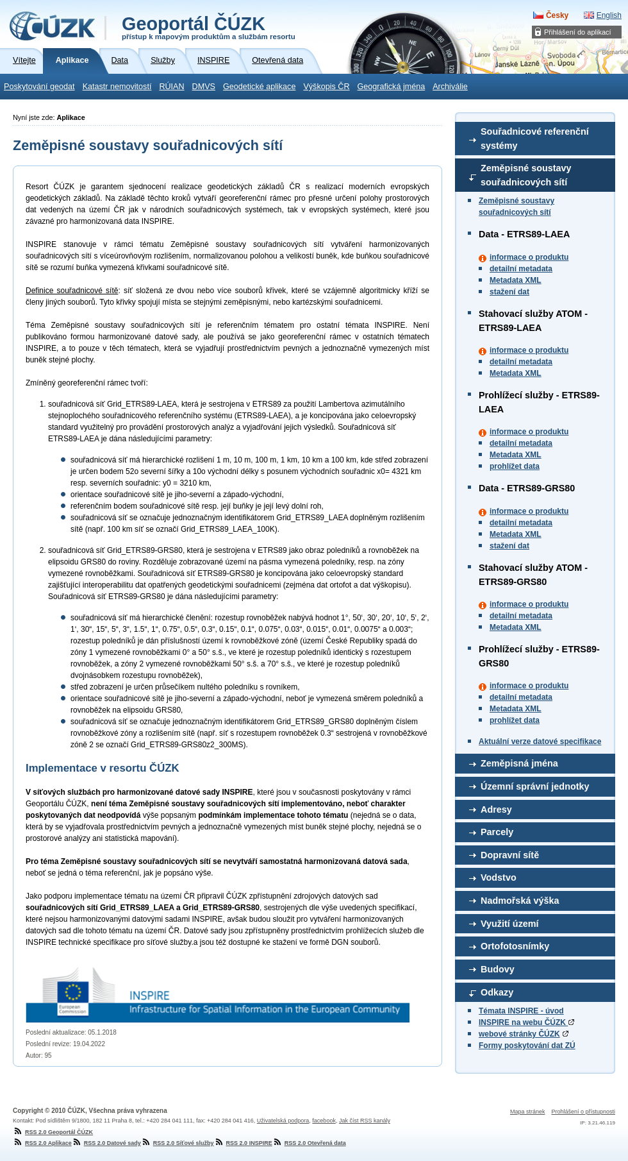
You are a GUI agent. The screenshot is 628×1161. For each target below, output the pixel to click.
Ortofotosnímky (515, 946)
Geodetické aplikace (259, 86)
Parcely (497, 832)
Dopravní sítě (510, 855)
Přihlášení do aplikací (577, 32)
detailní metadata (521, 268)
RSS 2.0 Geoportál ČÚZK (53, 1132)
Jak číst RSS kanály (364, 1120)
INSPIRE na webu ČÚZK (526, 1022)
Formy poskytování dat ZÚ (527, 1045)
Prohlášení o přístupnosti (583, 1111)
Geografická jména (392, 86)
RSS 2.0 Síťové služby (177, 1143)
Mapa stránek (527, 1111)
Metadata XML (515, 280)
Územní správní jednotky (535, 786)
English (609, 15)
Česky (557, 15)
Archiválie (450, 86)
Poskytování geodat (39, 86)
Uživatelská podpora (283, 1120)
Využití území (510, 924)
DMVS (203, 86)
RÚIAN (171, 86)
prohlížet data (515, 466)
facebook (324, 1120)
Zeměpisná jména (519, 763)
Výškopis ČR (326, 86)
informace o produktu (529, 257)
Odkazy (497, 992)
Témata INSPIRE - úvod (521, 1010)
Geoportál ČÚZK (208, 26)
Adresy (496, 809)
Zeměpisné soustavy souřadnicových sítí (526, 175)
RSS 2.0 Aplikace (42, 1143)
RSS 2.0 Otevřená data (309, 1143)
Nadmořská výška (520, 900)
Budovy (498, 969)
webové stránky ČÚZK (519, 1034)
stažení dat (509, 291)
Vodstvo (498, 877)
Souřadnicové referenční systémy (535, 138)
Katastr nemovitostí (117, 86)
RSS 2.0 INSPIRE (243, 1143)
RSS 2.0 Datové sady (106, 1143)
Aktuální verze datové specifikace (540, 741)
